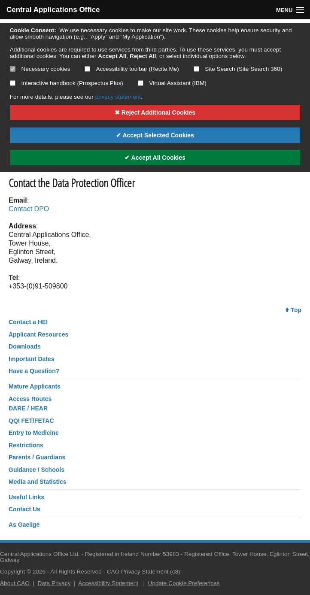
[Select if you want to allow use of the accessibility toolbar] (87, 69)
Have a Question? (34, 370)
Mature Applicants (35, 386)
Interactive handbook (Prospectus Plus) (66, 83)
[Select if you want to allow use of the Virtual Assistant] (140, 83)
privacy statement (118, 97)
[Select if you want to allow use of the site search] (196, 69)
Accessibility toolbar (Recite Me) (132, 69)
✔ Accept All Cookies (155, 157)
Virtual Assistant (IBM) (172, 83)
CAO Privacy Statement (138, 571)
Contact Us (24, 509)
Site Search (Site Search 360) (238, 69)
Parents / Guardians (37, 457)
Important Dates (32, 358)
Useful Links (26, 497)
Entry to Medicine (34, 432)
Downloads (25, 346)
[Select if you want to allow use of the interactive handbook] (12, 83)
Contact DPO (29, 208)
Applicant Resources (38, 334)
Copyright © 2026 (23, 571)
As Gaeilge (24, 524)
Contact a (28, 322)
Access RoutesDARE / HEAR (30, 403)
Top (293, 310)
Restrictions (26, 445)
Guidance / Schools (36, 469)
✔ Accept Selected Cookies (155, 135)
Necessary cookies (40, 69)
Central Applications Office (53, 10)
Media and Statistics (38, 481)
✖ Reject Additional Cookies (155, 112)
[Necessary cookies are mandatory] (12, 69)
